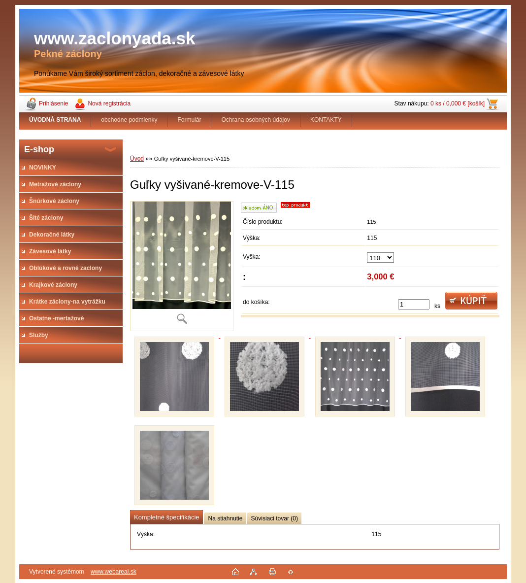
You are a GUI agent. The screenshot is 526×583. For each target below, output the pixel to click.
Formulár (189, 119)
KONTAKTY (326, 119)
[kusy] (413, 304)
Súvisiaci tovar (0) (274, 518)
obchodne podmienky (129, 119)
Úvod (137, 158)
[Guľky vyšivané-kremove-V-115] (182, 266)
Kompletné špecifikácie (166, 517)
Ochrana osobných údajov (255, 119)
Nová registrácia (109, 103)
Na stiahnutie (225, 518)
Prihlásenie (53, 103)
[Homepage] (55, 119)
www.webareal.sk (113, 571)
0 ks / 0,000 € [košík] (457, 103)
